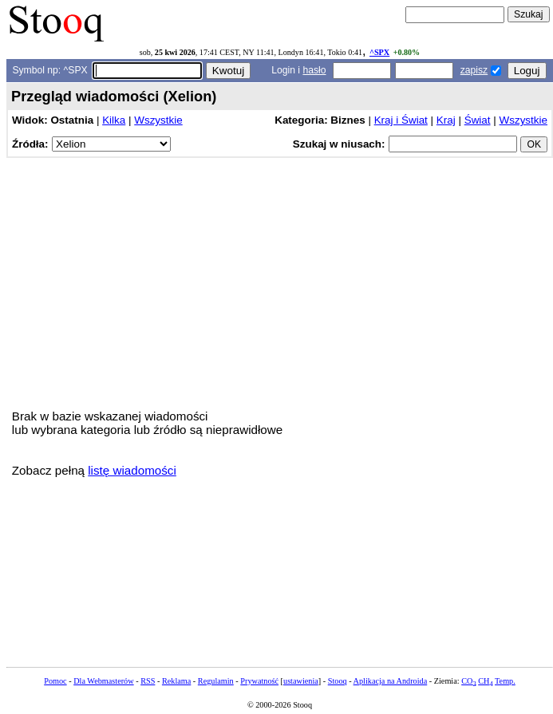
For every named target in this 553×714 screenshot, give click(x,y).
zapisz (474, 70)
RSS (147, 681)
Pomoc (55, 681)
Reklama (176, 681)
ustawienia (300, 681)
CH (485, 681)
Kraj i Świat (401, 120)
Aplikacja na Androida (391, 681)
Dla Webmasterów (103, 681)
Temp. (505, 681)
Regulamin (216, 681)
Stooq (337, 681)
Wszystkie (158, 120)
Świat (477, 120)
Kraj (446, 120)
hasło (314, 70)
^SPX (379, 52)
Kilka (113, 120)
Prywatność (259, 681)
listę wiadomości (132, 470)
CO (468, 681)
